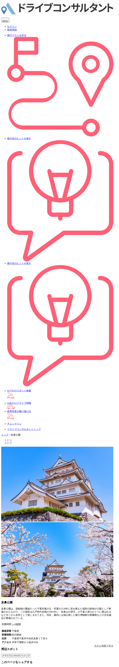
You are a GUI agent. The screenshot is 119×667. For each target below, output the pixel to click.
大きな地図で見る (103, 646)
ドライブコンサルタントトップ (16, 655)
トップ (4, 435)
